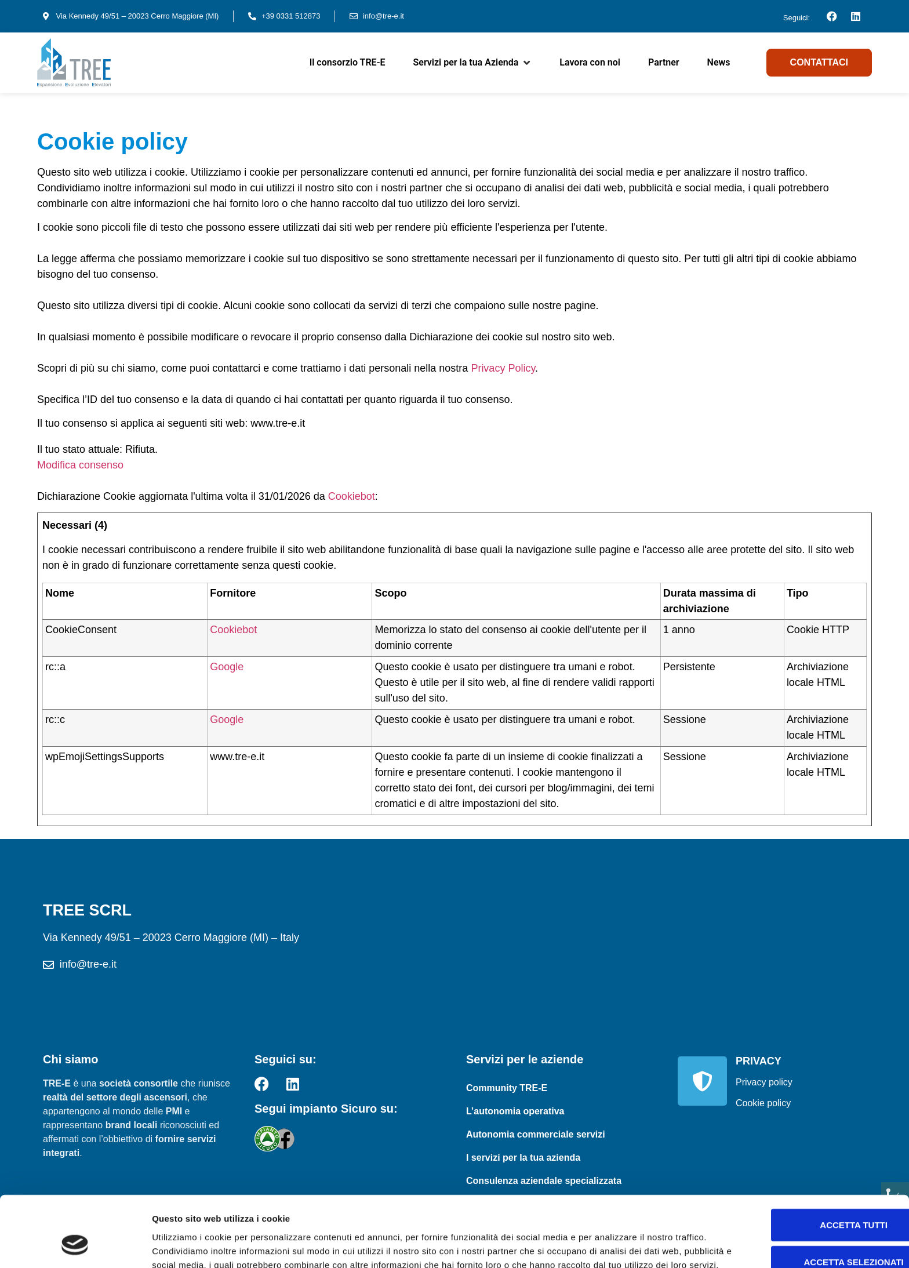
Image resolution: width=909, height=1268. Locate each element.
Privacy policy (764, 1082)
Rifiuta (812, 1228)
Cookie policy (763, 1103)
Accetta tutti (812, 1153)
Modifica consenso (80, 465)
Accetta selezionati (812, 1191)
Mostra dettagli (610, 1245)
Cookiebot (351, 496)
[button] (472, 62)
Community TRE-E (506, 1088)
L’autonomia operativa (515, 1111)
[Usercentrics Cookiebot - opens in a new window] (75, 1245)
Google (226, 667)
